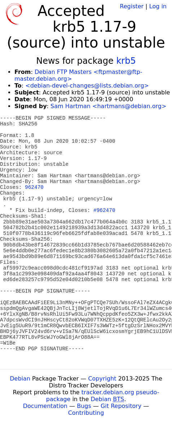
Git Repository (121, 406)
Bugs (84, 406)
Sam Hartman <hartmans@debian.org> (108, 106)
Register (132, 6)
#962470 (104, 210)
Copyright (102, 378)
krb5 (126, 61)
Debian (20, 378)
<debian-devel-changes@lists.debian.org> (87, 85)
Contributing (86, 412)
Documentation (45, 406)
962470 (34, 187)
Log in (158, 6)
